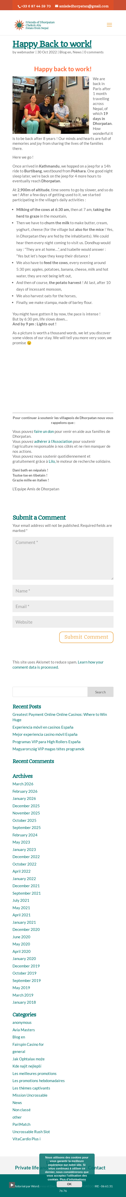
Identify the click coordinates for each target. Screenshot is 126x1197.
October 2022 (24, 864)
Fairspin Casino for (28, 1044)
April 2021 (21, 914)
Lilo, (52, 461)
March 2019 (22, 995)
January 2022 (24, 878)
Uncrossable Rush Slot (31, 1131)
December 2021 (26, 885)
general (18, 1051)
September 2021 (26, 893)
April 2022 (21, 871)
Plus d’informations (73, 1179)
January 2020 (24, 958)
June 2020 (21, 936)
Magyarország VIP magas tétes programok (48, 748)
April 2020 (21, 951)
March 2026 (22, 783)
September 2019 (26, 980)
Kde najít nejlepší (26, 1066)
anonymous (22, 1022)
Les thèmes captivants (31, 1088)
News (77, 52)
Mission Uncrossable (29, 1095)
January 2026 (24, 798)
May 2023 (21, 842)
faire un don (44, 431)
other (17, 1117)
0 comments (94, 52)
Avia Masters (23, 1029)
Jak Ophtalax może (28, 1059)
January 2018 (24, 1002)
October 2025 (24, 820)
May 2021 (21, 907)
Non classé (21, 1109)
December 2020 (26, 929)
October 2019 (24, 973)
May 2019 (21, 987)
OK (69, 1184)
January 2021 (24, 922)
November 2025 (26, 813)
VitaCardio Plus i (26, 1138)
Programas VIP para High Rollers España (46, 741)
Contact (96, 1167)
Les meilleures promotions (34, 1073)
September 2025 (26, 827)
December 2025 (26, 805)
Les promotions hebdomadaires (38, 1080)
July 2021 (20, 900)
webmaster (26, 52)
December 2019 (26, 966)
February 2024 (24, 835)
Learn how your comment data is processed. (58, 664)
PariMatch (21, 1124)
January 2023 (24, 849)
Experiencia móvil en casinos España (42, 727)
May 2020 (21, 944)
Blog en (65, 52)
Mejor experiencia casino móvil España (45, 734)
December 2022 (26, 856)
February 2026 (24, 791)
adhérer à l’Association (53, 441)
